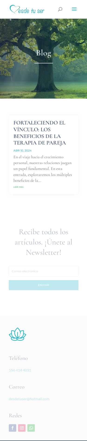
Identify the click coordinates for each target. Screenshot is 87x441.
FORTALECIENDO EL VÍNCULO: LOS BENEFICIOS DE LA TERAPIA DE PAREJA (39, 132)
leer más (18, 186)
